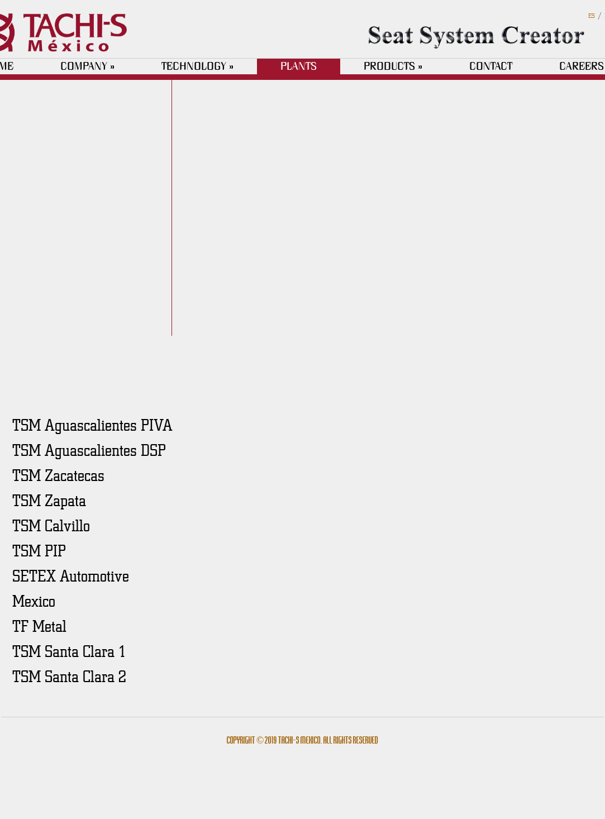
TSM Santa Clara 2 (69, 676)
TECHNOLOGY (197, 66)
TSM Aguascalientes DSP (89, 450)
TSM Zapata (49, 500)
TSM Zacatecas (58, 475)
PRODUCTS (393, 66)
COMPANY (87, 66)
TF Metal (39, 626)
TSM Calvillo (51, 525)
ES (591, 15)
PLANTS (298, 66)
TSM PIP (39, 550)
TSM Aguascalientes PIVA (92, 425)
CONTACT (490, 66)
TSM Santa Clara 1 (69, 651)
